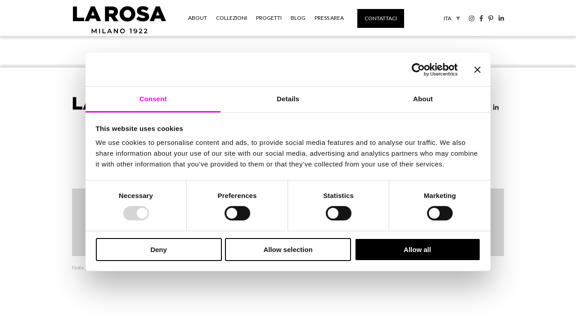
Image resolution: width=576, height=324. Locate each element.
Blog (298, 17)
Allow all (417, 249)
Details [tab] (288, 99)
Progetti (269, 17)
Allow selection (287, 249)
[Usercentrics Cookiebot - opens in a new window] (418, 69)
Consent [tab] (153, 99)
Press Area (329, 17)
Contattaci (380, 18)
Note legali (85, 267)
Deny (158, 249)
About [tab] (423, 99)
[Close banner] (477, 69)
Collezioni (231, 17)
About (197, 17)
